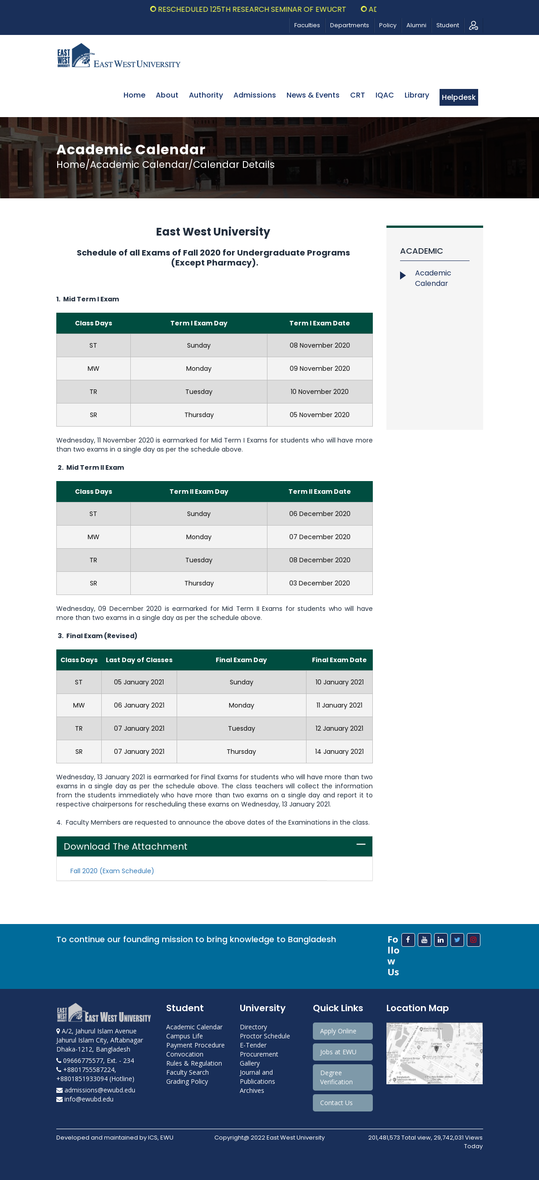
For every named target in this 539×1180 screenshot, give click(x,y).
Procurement (259, 1054)
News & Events (313, 95)
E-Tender (253, 1045)
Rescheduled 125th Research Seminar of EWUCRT (263, 9)
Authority (206, 95)
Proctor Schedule (265, 1036)
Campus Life (184, 1036)
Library (417, 95)
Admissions (254, 95)
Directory (253, 1027)
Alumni (416, 25)
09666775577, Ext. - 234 (95, 1060)
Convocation (184, 1054)
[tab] (215, 846)
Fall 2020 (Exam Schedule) (112, 870)
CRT (357, 95)
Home (134, 95)
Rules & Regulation (194, 1063)
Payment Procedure (195, 1045)
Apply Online (338, 1031)
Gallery (250, 1063)
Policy (387, 25)
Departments (349, 25)
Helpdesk (459, 97)
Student (447, 25)
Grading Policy (187, 1081)
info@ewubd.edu (85, 1099)
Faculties (307, 25)
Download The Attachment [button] (126, 846)
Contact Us (336, 1102)
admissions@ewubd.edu (95, 1090)
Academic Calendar (433, 278)
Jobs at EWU (338, 1051)
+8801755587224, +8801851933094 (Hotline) (95, 1074)
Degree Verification (336, 1077)
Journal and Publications (257, 1077)
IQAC (385, 95)
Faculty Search (187, 1072)
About (167, 95)
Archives (252, 1090)
